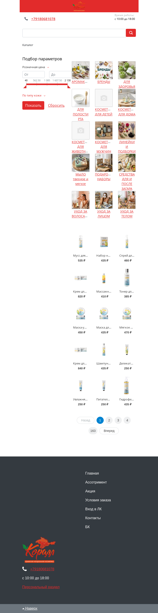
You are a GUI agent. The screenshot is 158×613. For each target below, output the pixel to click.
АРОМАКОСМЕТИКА (87, 82)
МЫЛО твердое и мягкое (80, 179)
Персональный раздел (41, 587)
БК (87, 527)
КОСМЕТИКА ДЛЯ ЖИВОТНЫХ (81, 147)
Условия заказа (98, 500)
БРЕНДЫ (103, 82)
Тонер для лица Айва (133, 291)
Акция (90, 491)
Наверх (30, 608)
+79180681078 (43, 19)
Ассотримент (96, 482)
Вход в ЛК (93, 509)
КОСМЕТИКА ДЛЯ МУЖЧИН (104, 147)
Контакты (93, 518)
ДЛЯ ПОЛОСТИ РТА (80, 114)
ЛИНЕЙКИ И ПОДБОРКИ (127, 147)
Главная (92, 473)
